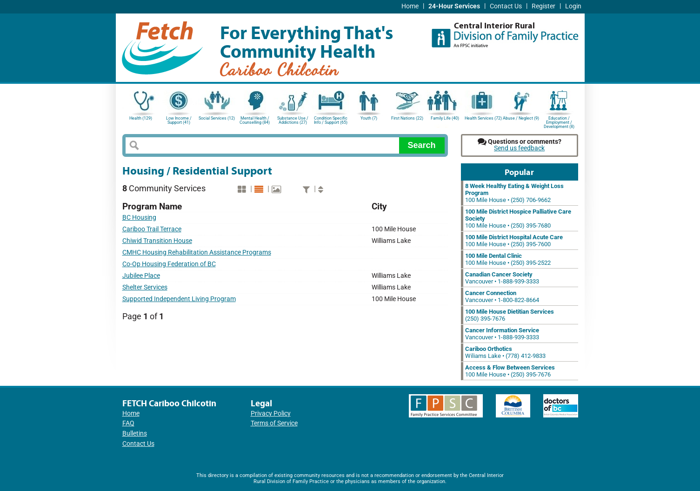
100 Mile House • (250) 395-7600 (514, 241)
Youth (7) (368, 118)
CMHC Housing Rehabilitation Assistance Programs (196, 252)
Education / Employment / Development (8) (559, 122)
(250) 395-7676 (509, 315)
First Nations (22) (407, 118)
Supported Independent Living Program (179, 299)
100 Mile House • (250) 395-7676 (510, 371)
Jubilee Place (141, 276)
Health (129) (140, 118)
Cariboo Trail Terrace (151, 229)
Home (410, 6)
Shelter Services (144, 287)
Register (543, 6)
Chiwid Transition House (157, 241)
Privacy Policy (271, 413)
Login (573, 6)
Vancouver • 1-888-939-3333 (502, 278)
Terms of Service (274, 423)
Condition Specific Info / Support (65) (330, 120)
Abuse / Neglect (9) (521, 118)
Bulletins (134, 433)
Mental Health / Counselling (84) (255, 120)
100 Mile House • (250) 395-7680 (518, 218)
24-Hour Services (454, 6)
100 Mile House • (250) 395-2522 (508, 259)
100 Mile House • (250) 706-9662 (514, 192)
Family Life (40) (445, 118)
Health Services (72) (483, 118)
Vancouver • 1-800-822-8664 (502, 296)
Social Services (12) (217, 118)
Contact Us (506, 6)
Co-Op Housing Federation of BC (169, 264)
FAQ (128, 423)
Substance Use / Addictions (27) (292, 120)
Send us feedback (519, 148)
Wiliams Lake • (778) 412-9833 (505, 352)
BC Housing (139, 218)
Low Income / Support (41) (179, 120)
